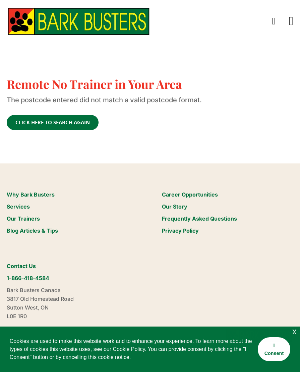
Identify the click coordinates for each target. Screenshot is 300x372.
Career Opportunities (190, 194)
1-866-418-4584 (28, 278)
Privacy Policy (180, 230)
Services (18, 206)
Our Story (174, 206)
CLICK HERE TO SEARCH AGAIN (52, 122)
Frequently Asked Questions (199, 218)
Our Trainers (23, 218)
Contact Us (21, 266)
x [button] (294, 331)
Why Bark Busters (31, 194)
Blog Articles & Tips (32, 230)
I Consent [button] (274, 349)
